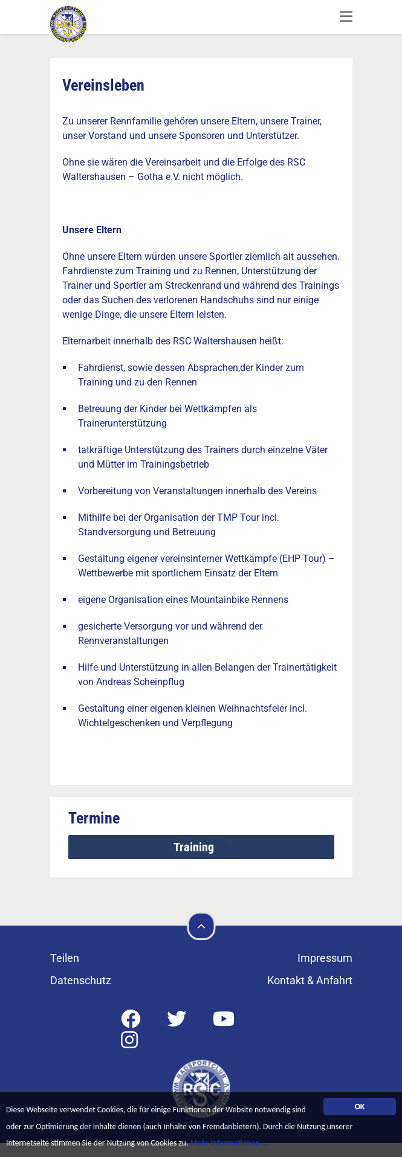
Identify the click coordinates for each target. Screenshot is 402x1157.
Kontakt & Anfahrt (309, 980)
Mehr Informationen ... (229, 1145)
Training (195, 847)
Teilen (64, 958)
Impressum (324, 958)
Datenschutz (80, 980)
